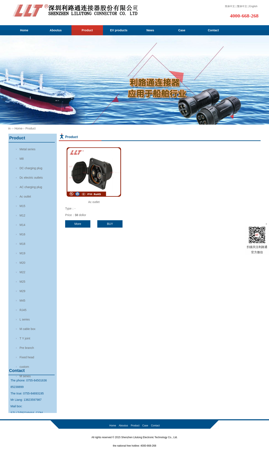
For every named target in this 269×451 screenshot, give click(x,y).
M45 (22, 300)
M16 (22, 234)
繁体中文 (242, 6)
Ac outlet (93, 202)
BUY (110, 224)
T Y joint (25, 338)
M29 (22, 291)
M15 (22, 206)
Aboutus (56, 30)
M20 (22, 262)
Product (87, 30)
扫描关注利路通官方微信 (257, 240)
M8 (22, 158)
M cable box (27, 329)
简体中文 (230, 6)
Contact (213, 30)
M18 (22, 243)
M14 (22, 225)
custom (24, 366)
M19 (22, 253)
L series (25, 319)
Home (24, 30)
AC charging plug (31, 187)
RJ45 (23, 310)
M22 (22, 272)
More (77, 224)
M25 (22, 281)
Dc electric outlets (31, 177)
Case (181, 30)
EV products (118, 30)
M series (25, 376)
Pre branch (27, 347)
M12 (22, 215)
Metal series (27, 149)
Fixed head (27, 357)
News (150, 30)
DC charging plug (31, 168)
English (253, 6)
